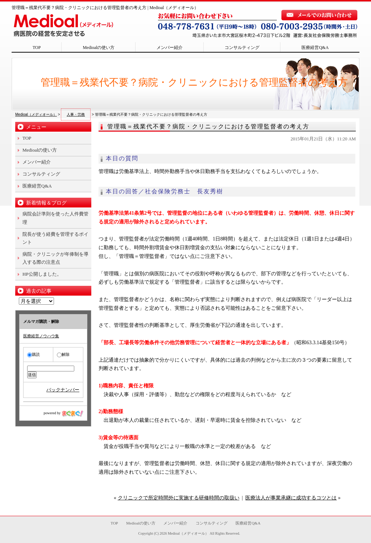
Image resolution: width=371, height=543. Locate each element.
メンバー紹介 (170, 47)
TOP (37, 47)
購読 (33, 354)
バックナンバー (62, 389)
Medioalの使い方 (98, 47)
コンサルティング (242, 47)
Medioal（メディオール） (188, 533)
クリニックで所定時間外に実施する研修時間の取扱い (178, 498)
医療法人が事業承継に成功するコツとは (291, 498)
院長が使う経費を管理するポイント (55, 238)
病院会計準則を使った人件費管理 (55, 218)
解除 (63, 354)
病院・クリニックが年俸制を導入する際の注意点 (55, 258)
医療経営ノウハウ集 (41, 336)
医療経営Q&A (315, 47)
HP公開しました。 (42, 274)
